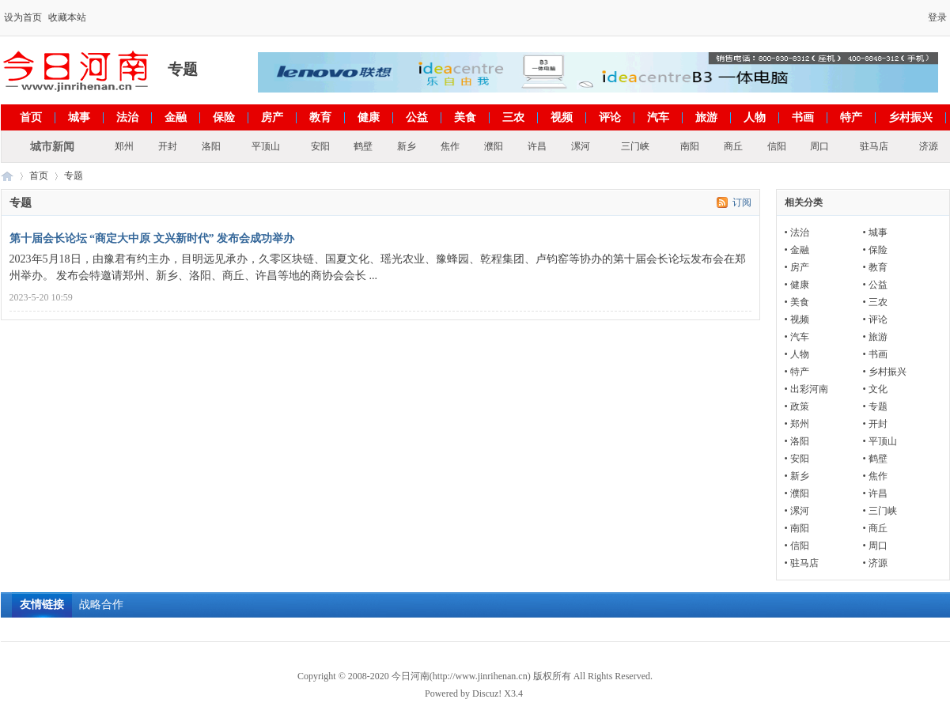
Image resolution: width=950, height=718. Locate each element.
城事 (79, 117)
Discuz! (486, 693)
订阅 (741, 202)
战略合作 (101, 604)
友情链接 (42, 604)
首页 (31, 117)
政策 (799, 406)
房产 (272, 117)
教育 (320, 117)
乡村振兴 (910, 117)
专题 (878, 406)
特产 (851, 117)
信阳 (776, 146)
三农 (513, 117)
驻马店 (874, 146)
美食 (465, 117)
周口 (819, 146)
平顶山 (266, 146)
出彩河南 (809, 389)
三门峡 (635, 146)
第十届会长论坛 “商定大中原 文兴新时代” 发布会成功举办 (152, 238)
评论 (610, 117)
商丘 (733, 146)
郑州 (124, 146)
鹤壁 (363, 146)
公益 (417, 117)
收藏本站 (67, 17)
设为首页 (23, 17)
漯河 (580, 146)
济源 (928, 146)
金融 (176, 117)
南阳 (689, 146)
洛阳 (211, 146)
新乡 (406, 146)
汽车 (658, 117)
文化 (878, 389)
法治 (127, 117)
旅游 (706, 117)
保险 (224, 117)
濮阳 (493, 146)
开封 (167, 146)
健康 (369, 117)
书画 (803, 117)
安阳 (320, 146)
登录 (937, 17)
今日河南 (7, 175)
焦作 (450, 146)
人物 (755, 117)
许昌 (537, 146)
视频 (562, 117)
